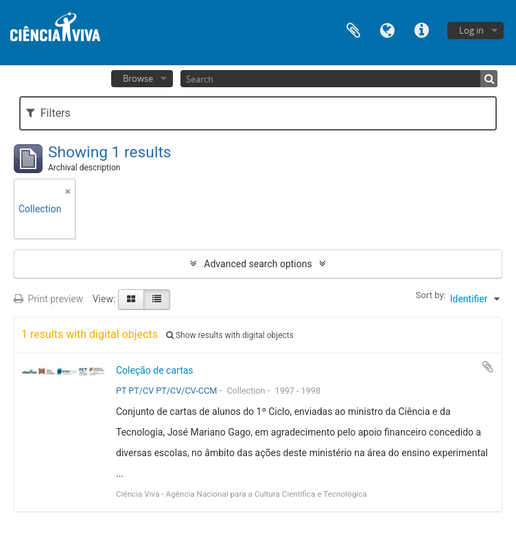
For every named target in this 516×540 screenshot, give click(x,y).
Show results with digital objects (230, 335)
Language (388, 29)
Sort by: (431, 295)
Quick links (422, 29)
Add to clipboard (488, 367)
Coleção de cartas (155, 370)
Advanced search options (258, 263)
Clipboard (353, 29)
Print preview (48, 298)
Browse (138, 78)
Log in (471, 30)
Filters (48, 113)
